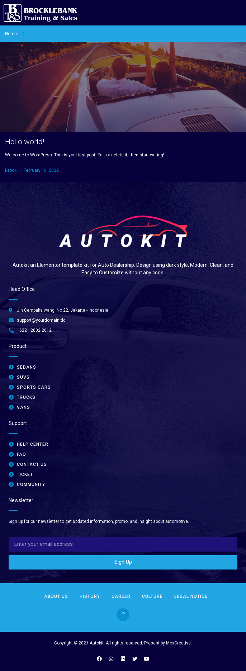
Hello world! (24, 141)
